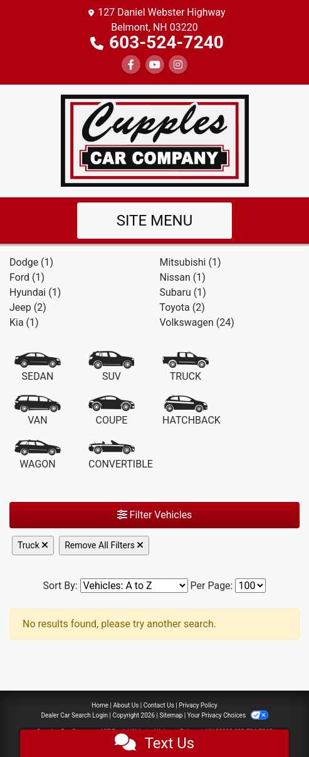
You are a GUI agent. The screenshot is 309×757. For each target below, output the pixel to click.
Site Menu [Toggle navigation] (155, 220)
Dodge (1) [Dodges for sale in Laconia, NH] (31, 262)
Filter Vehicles (154, 515)
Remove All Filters (104, 545)
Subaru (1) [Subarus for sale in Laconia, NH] (183, 292)
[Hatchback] (191, 411)
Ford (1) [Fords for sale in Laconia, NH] (27, 277)
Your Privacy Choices (227, 715)
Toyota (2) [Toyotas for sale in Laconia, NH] (182, 307)
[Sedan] (37, 367)
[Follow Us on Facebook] (131, 65)
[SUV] (111, 367)
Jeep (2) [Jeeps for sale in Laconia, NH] (27, 307)
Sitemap (170, 715)
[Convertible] (120, 455)
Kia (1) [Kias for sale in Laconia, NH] (24, 322)
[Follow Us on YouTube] (154, 65)
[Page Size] (250, 585)
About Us (126, 705)
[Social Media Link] (178, 65)
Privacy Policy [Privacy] (198, 705)
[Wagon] (37, 455)
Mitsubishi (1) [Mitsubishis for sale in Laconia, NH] (190, 262)
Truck (33, 545)
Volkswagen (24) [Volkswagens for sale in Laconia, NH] (197, 322)
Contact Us (159, 705)
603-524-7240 (166, 42)
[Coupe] (111, 411)
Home (100, 705)
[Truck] (185, 367)
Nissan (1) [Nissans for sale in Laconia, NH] (183, 277)
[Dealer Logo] (155, 140)
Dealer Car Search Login (74, 715)
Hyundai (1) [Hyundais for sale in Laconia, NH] (35, 292)
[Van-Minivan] (37, 411)
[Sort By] (134, 585)
